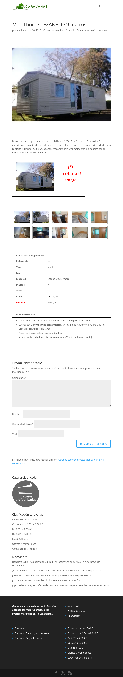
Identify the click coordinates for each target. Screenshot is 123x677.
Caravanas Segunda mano (28, 638)
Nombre (17, 414)
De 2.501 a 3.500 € (22, 533)
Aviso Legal (73, 605)
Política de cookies (77, 610)
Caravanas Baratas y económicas (32, 633)
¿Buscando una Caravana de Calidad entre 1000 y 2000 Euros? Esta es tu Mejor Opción (57, 570)
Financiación (73, 615)
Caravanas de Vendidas (24, 548)
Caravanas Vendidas (53, 30)
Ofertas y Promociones (24, 543)
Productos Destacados (77, 30)
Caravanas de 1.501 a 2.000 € (27, 524)
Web (14, 433)
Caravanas (20, 628)
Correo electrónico (22, 423)
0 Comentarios (99, 30)
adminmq (21, 30)
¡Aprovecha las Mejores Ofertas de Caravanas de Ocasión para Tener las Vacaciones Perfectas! (61, 585)
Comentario (19, 377)
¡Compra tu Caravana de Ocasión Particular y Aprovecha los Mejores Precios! (52, 575)
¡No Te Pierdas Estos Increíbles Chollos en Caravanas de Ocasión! (46, 580)
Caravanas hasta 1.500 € (25, 519)
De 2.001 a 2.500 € (22, 529)
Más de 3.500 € (20, 538)
